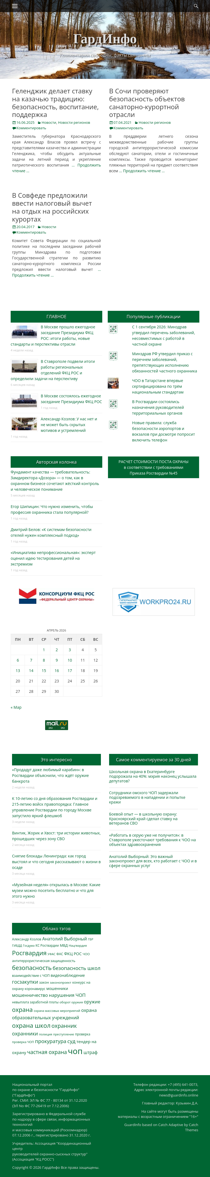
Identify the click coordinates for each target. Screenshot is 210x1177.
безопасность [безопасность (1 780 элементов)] (32, 968)
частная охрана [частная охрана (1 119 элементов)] (47, 1052)
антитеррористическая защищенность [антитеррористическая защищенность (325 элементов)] (43, 960)
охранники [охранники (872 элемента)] (25, 1033)
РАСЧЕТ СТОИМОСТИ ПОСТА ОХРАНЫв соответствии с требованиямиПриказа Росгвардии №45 (154, 467)
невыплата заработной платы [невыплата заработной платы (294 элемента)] (35, 1002)
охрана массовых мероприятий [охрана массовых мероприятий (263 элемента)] (57, 1011)
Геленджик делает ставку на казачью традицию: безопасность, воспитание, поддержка (55, 102)
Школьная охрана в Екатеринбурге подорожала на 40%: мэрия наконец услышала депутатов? (152, 776)
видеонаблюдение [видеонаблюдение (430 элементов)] (68, 975)
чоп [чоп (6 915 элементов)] (75, 1051)
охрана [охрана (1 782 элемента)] (22, 1010)
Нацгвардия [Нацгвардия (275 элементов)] (78, 945)
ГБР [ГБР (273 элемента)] (91, 939)
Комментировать (31, 127)
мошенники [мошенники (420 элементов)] (57, 988)
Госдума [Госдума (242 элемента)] (28, 946)
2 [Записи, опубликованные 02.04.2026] (57, 649)
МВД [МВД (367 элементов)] (64, 945)
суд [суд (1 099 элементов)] (71, 1041)
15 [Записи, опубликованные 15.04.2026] (44, 670)
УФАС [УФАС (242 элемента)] (52, 954)
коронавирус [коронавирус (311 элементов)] (35, 988)
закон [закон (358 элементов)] (44, 982)
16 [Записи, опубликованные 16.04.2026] (57, 670)
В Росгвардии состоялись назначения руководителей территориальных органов (158, 407)
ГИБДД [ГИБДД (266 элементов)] (17, 945)
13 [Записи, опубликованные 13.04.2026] (18, 670)
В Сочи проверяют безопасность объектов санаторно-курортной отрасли (147, 102)
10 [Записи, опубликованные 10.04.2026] (70, 660)
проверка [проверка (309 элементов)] (83, 1034)
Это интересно (56, 760)
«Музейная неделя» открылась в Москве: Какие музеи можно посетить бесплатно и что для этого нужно (56, 890)
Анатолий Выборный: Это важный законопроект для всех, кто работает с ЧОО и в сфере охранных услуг (153, 861)
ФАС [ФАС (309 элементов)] (59, 954)
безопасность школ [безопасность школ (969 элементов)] (77, 967)
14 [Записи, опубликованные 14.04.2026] (31, 670)
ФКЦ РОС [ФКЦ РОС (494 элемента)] (72, 953)
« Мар (16, 707)
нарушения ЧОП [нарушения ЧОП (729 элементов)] (67, 995)
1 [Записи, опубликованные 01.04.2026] (44, 649)
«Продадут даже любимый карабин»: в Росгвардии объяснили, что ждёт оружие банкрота (50, 775)
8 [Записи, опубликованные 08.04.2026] (44, 660)
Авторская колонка (56, 462)
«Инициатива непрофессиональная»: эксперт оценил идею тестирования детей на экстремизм (53, 558)
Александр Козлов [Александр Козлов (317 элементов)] (26, 939)
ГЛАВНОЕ (56, 317)
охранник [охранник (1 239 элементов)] (64, 1025)
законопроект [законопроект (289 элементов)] (60, 982)
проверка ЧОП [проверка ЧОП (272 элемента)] (23, 1042)
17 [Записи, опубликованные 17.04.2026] (70, 670)
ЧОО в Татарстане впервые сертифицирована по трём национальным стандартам (157, 386)
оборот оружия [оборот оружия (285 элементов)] (71, 1002)
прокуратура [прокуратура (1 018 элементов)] (50, 1041)
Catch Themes (191, 1127)
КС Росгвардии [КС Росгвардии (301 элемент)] (47, 945)
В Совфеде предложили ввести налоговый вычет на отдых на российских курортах (52, 207)
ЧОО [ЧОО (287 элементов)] (86, 954)
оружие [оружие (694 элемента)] (92, 1001)
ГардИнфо (105, 38)
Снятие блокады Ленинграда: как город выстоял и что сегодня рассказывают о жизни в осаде (56, 861)
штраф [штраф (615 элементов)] (91, 1052)
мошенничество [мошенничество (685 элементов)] (30, 995)
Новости (49, 122)
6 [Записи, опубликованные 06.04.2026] (18, 660)
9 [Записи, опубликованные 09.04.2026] (57, 660)
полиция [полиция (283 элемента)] (45, 1034)
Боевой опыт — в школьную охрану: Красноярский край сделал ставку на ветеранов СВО (143, 818)
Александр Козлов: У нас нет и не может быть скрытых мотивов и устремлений (69, 424)
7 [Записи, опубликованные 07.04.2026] (31, 660)
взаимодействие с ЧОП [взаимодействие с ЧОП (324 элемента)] (31, 975)
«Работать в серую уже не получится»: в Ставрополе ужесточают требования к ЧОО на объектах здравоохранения (152, 839)
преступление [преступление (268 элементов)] (63, 1034)
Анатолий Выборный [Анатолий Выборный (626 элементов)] (64, 939)
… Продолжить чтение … (142, 170)
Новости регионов (74, 122)
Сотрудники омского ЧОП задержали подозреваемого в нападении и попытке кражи (147, 797)
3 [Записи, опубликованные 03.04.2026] (70, 649)
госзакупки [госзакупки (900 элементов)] (25, 981)
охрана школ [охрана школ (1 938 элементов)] (31, 1025)
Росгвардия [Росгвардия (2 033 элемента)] (29, 953)
